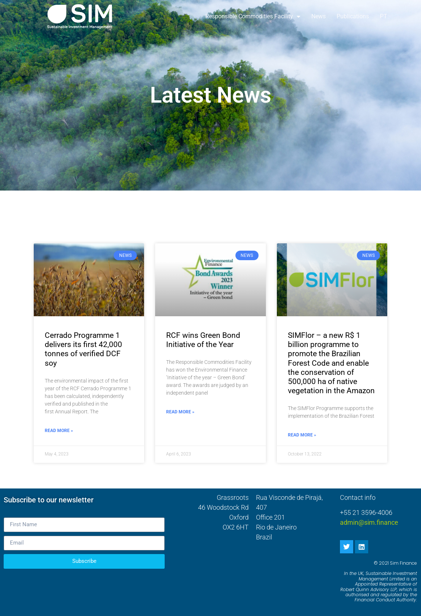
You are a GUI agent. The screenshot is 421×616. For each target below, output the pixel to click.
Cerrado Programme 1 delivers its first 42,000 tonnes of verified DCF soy (83, 349)
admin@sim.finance (369, 522)
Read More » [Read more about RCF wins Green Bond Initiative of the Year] (180, 411)
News (318, 16)
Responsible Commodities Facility (252, 16)
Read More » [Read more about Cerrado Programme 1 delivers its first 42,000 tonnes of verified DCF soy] (59, 430)
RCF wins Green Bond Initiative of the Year (203, 340)
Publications (353, 16)
